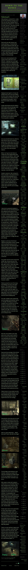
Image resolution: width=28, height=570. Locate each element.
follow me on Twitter (24, 560)
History (23, 220)
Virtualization (23, 328)
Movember (23, 251)
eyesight (24, 188)
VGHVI (22, 324)
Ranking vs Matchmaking (23, 84)
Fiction (21, 192)
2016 (22, 367)
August (23, 496)
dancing (25, 169)
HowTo (22, 222)
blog (25, 138)
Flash (25, 197)
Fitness (22, 197)
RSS (17, 563)
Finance (25, 192)
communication (23, 160)
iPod (25, 226)
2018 (22, 363)
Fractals (23, 201)
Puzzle (23, 277)
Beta (22, 136)
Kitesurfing (23, 232)
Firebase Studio (23, 194)
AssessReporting (23, 132)
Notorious (22, 66)
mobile (25, 248)
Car (22, 147)
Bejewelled (23, 135)
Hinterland (23, 219)
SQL (25, 296)
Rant (25, 282)
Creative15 (23, 166)
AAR (25, 119)
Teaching (23, 304)
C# (25, 144)
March (23, 507)
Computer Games (23, 162)
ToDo (24, 308)
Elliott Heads (23, 185)
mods (21, 250)
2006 (22, 518)
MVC (23, 254)
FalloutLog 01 (5, 17)
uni (25, 323)
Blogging (23, 139)
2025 (22, 352)
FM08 (22, 198)
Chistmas (23, 151)
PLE (22, 267)
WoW (25, 343)
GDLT (24, 209)
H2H (25, 212)
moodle (25, 250)
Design (23, 176)
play (25, 266)
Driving (22, 179)
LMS (22, 242)
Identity (23, 223)
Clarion (24, 154)
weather (23, 336)
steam (23, 302)
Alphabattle (23, 125)
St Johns (22, 298)
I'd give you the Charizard (25, 417)
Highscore (23, 216)
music (23, 252)
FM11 (22, 200)
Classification (23, 155)
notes (25, 258)
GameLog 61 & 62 (25, 446)
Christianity (23, 152)
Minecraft (23, 247)
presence (23, 270)
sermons (23, 292)
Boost (22, 141)
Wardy (25, 331)
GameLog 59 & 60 (25, 466)
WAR (22, 331)
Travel (25, 318)
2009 (22, 381)
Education (23, 182)
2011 (22, 377)
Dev (22, 178)
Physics (22, 266)
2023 (22, 356)
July (23, 499)
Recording (23, 283)
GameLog (11, 558)
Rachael (23, 279)
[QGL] (22, 119)
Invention (23, 225)
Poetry (25, 267)
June (23, 501)
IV (13, 111)
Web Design (23, 337)
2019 (22, 361)
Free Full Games (24, 487)
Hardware (23, 213)
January (24, 512)
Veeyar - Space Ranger (22, 104)
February (24, 509)
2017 (22, 365)
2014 (22, 371)
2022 (22, 358)
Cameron (23, 145)
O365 (22, 261)
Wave (25, 333)
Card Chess (22, 62)
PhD (25, 263)
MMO (22, 248)
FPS (25, 200)
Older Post (16, 565)
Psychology (23, 276)
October (24, 394)
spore (22, 296)
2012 (22, 375)
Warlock (22, 333)
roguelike (23, 289)
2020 (22, 359)
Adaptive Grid (24, 122)
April (23, 505)
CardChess (23, 149)
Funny (22, 203)
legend (23, 239)
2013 (22, 373)
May (23, 503)
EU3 (21, 188)
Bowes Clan (22, 525)
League (21, 235)
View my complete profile (22, 41)
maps (25, 242)
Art (25, 130)
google (22, 212)
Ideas (25, 222)
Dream (25, 178)
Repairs (23, 285)
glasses (23, 210)
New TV (24, 469)
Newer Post (3, 565)
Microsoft (23, 245)
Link (24, 241)
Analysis (23, 126)
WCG (23, 334)
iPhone (22, 226)
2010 (22, 379)
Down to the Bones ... (14, 6)
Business (22, 144)
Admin (22, 123)
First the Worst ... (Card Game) (23, 71)
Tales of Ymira (23, 100)
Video (25, 324)
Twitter (22, 323)
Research (23, 286)
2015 (22, 369)
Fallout (7, 558)
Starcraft (23, 301)
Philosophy (23, 264)
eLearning (23, 184)
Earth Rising (22, 99)
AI (24, 123)
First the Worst (23, 195)
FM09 (25, 198)
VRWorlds (23, 330)
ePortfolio (23, 186)
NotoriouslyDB (23, 68)
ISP (23, 228)
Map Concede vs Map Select (23, 88)
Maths (23, 244)
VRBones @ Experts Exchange (23, 544)
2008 (22, 383)
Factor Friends (23, 64)
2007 (22, 516)
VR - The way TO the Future (23, 57)
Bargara (23, 133)
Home (10, 565)
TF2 (23, 305)
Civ (21, 154)
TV (24, 321)
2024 (22, 354)
